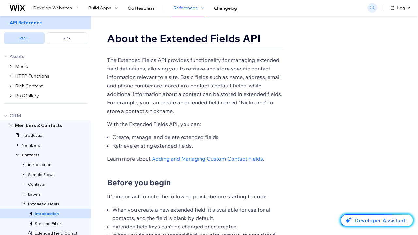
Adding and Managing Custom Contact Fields (207, 158)
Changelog (225, 8)
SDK (67, 38)
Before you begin (139, 182)
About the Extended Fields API (184, 38)
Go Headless (141, 8)
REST (24, 38)
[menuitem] (45, 31)
